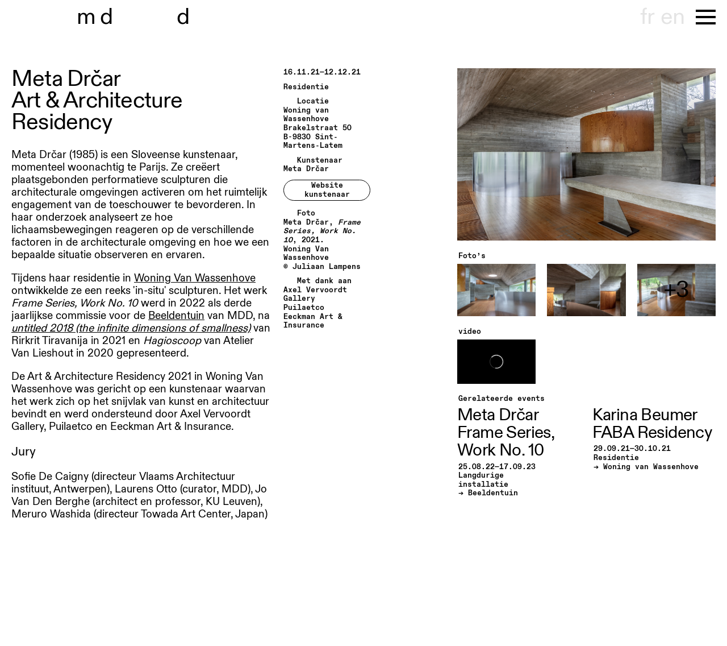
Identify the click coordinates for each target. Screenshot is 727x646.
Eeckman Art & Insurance (312, 321)
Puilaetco (303, 308)
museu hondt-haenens (140, 17)
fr (647, 17)
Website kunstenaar (327, 190)
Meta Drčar (306, 169)
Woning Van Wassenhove (195, 278)
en (672, 17)
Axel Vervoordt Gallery (315, 295)
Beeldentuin (176, 315)
